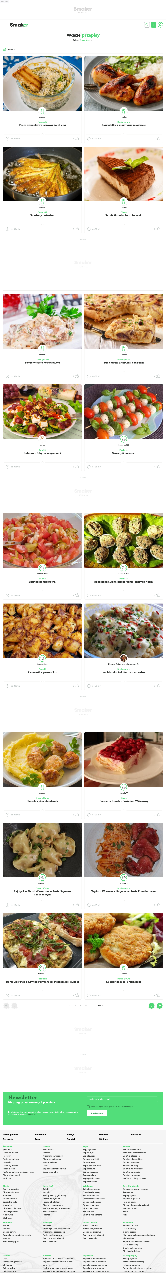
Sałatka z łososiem (131, 1156)
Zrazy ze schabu (50, 1172)
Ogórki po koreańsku (132, 1248)
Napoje (70, 1134)
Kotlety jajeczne (130, 1258)
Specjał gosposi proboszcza (123, 981)
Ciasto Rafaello (10, 1202)
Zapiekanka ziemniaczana (95, 1265)
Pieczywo (136, 1134)
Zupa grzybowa (130, 1195)
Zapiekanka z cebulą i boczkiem (124, 362)
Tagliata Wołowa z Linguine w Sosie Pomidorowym (123, 891)
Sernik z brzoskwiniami (53, 1238)
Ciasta (124, 212)
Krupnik (46, 1192)
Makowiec (7, 1205)
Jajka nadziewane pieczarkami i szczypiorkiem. (123, 581)
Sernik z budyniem (11, 1189)
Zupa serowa (89, 1169)
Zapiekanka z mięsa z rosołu (96, 1271)
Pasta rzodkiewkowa (52, 1235)
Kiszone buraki (129, 1238)
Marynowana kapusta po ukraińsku (139, 1235)
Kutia (125, 1211)
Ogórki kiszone (129, 1232)
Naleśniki (7, 1162)
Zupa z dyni (88, 1153)
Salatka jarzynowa (131, 1162)
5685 (100, 1005)
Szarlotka (7, 1195)
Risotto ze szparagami (53, 1205)
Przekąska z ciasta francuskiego (137, 1268)
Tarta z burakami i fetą (133, 1262)
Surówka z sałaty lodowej (134, 1153)
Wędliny (103, 1139)
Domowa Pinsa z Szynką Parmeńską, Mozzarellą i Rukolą (42, 981)
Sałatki (42, 450)
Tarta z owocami (90, 1225)
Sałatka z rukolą (130, 1165)
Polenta (46, 1215)
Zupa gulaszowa (90, 1172)
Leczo (5, 1258)
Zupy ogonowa (89, 1149)
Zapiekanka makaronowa (54, 1169)
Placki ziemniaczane (52, 1159)
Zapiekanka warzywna (93, 1268)
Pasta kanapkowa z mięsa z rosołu (18, 1172)
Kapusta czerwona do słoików (136, 1241)
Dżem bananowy (130, 1245)
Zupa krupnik (89, 1156)
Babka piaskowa (90, 1208)
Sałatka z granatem (132, 1175)
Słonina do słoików (131, 1251)
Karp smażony (129, 1202)
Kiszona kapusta (130, 1225)
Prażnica (7, 1178)
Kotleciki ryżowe (50, 1211)
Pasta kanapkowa (11, 1159)
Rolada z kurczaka (131, 1265)
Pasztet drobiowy (91, 1195)
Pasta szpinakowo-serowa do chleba (42, 125)
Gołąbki (46, 1189)
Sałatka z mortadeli (132, 1172)
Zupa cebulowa (90, 1181)
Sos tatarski (88, 1211)
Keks (125, 1215)
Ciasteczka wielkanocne (94, 1199)
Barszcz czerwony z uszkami (135, 1189)
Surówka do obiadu (132, 1149)
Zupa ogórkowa (90, 1175)
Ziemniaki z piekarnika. (42, 672)
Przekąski (42, 122)
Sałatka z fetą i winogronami (42, 453)
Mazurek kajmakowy (92, 1229)
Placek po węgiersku (12, 1262)
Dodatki (42, 669)
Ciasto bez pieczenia (12, 1208)
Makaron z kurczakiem (53, 1156)
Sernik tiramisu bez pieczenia (123, 215)
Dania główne (123, 122)
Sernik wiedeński (50, 1241)
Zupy (37, 1139)
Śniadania (40, 1134)
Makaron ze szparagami (54, 1232)
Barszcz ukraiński (91, 1159)
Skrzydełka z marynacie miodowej (124, 125)
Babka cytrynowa (91, 1205)
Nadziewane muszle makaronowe (58, 1268)
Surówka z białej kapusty (134, 1178)
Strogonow (8, 1265)
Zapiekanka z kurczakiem (94, 1262)
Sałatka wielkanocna (92, 1215)
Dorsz (45, 1165)
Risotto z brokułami (52, 1202)
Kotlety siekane (50, 1162)
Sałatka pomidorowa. (42, 581)
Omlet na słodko (10, 1153)
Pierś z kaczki (49, 1149)
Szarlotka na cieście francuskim (17, 1235)
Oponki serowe (9, 1232)
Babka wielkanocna (92, 1202)
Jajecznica (7, 1149)
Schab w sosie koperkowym (42, 362)
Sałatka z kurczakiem (133, 1159)
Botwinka (47, 1225)
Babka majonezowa (92, 1232)
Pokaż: (83, 40)
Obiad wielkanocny (91, 1192)
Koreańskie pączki (11, 1241)
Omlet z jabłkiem (10, 1165)
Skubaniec (7, 1218)
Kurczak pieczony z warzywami (57, 1208)
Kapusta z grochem (131, 1199)
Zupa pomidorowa (91, 1178)
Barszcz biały (89, 1162)
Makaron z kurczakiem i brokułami (58, 1258)
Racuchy (7, 1156)
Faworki (6, 1229)
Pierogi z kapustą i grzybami (136, 1205)
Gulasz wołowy (10, 1268)
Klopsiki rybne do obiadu (42, 801)
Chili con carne (9, 1271)
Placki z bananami (11, 1175)
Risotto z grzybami (51, 1199)
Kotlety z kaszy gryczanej (54, 1195)
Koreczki (6, 1238)
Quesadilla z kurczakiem (134, 1271)
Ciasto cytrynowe (10, 1211)
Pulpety (46, 1153)
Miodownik (8, 1215)
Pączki (6, 1225)
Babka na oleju (10, 1199)
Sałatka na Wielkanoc (133, 1169)
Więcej (30, 1114)
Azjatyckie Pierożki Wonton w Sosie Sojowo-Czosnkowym (42, 893)
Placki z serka (9, 1169)
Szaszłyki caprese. (123, 453)
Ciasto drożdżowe (11, 1192)
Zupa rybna (128, 1192)
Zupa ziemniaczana (92, 1165)
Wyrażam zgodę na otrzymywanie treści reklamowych (110, 1106)
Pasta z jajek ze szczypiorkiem (56, 1229)
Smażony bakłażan (42, 215)
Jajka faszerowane (91, 1189)
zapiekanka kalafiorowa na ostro (124, 672)
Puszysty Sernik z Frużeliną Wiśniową (124, 801)
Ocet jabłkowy (129, 1229)
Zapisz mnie (97, 1113)
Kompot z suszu (130, 1208)
